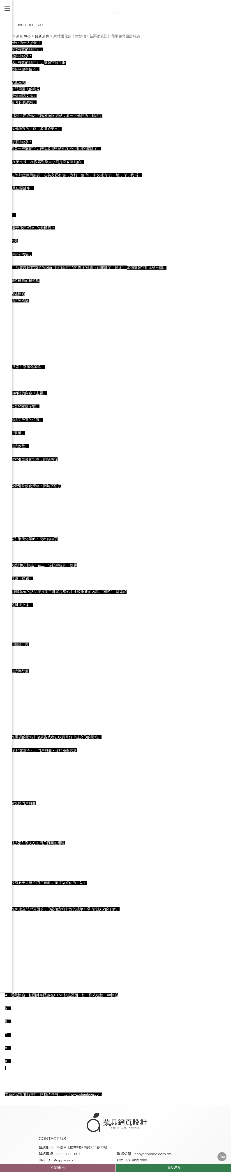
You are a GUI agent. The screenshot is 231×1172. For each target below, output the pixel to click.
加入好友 (173, 1167)
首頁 (8, 36)
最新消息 (42, 36)
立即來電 (58, 1167)
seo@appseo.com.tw (114, 1128)
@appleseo (175, 1128)
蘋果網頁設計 (161, 1139)
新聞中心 (23, 36)
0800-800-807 (24, 22)
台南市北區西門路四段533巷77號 (121, 1122)
